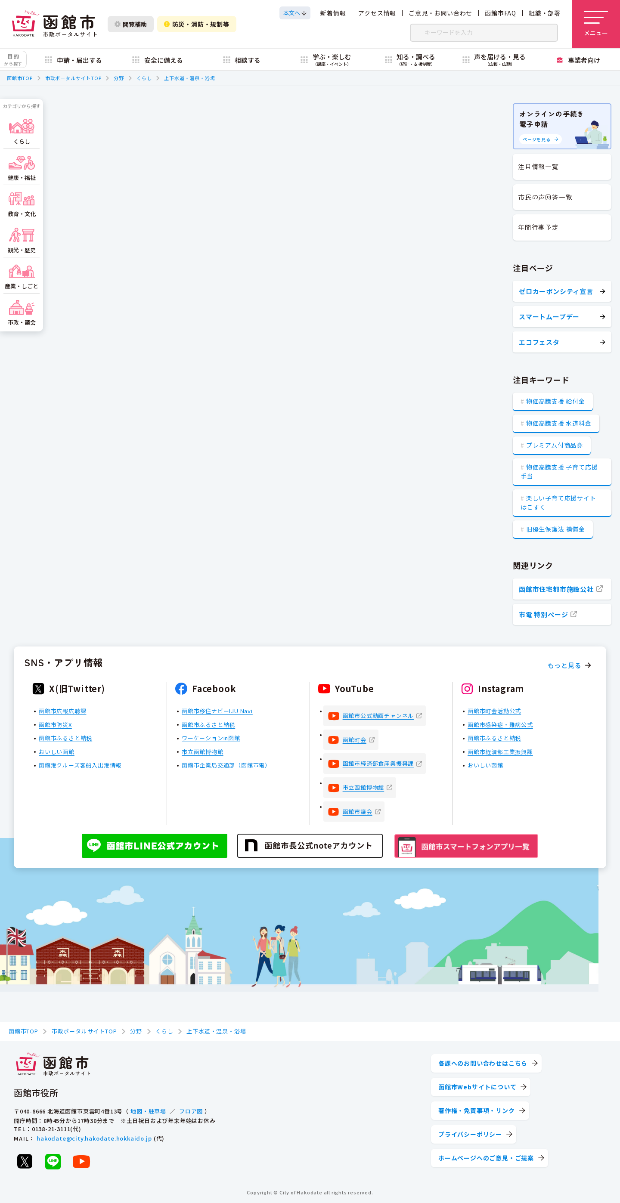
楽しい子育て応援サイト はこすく (558, 502)
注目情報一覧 (538, 166)
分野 (119, 77)
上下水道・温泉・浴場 (189, 77)
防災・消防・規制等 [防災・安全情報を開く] (196, 24)
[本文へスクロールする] (294, 12)
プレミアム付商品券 (554, 445)
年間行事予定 (538, 227)
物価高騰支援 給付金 (555, 401)
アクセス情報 (377, 13)
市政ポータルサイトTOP (73, 77)
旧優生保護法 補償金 (555, 529)
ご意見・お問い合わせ (440, 13)
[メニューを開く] (596, 24)
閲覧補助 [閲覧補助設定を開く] (131, 24)
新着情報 (333, 13)
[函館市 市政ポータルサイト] (54, 24)
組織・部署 (545, 13)
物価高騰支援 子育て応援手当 (559, 471)
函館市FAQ (500, 13)
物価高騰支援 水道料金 (559, 423)
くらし (144, 77)
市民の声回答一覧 (545, 196)
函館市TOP (20, 77)
